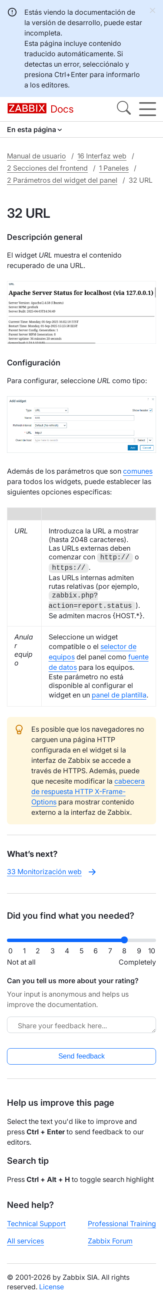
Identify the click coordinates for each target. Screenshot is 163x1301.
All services (25, 1240)
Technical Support (36, 1223)
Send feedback (81, 1056)
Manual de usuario (36, 156)
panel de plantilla (119, 695)
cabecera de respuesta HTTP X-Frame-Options (88, 791)
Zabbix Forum (110, 1240)
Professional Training (122, 1223)
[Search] (124, 109)
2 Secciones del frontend (47, 168)
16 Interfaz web (101, 156)
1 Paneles (114, 168)
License (51, 1286)
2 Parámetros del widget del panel (62, 180)
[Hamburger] (147, 109)
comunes (138, 471)
